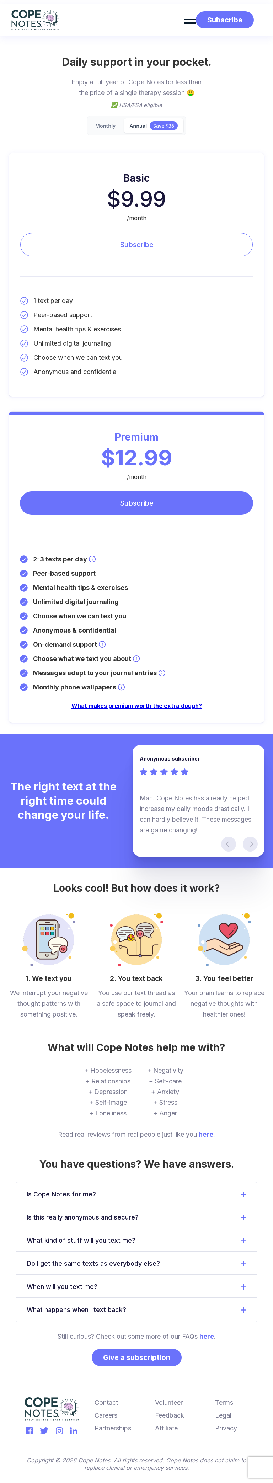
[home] (35, 20)
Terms (224, 1402)
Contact (106, 1402)
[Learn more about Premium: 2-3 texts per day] (92, 559)
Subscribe (137, 244)
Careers (106, 1415)
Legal (223, 1415)
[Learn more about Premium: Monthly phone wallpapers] (121, 687)
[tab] (105, 125)
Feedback (169, 1415)
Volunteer (169, 1402)
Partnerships (113, 1428)
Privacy (226, 1428)
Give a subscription (136, 1357)
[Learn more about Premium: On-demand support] (102, 644)
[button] (190, 20)
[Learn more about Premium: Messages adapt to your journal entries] (162, 673)
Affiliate (166, 1428)
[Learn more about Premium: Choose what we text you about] (136, 658)
